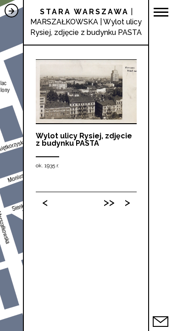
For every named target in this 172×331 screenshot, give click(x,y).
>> (109, 202)
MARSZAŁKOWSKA (64, 21)
